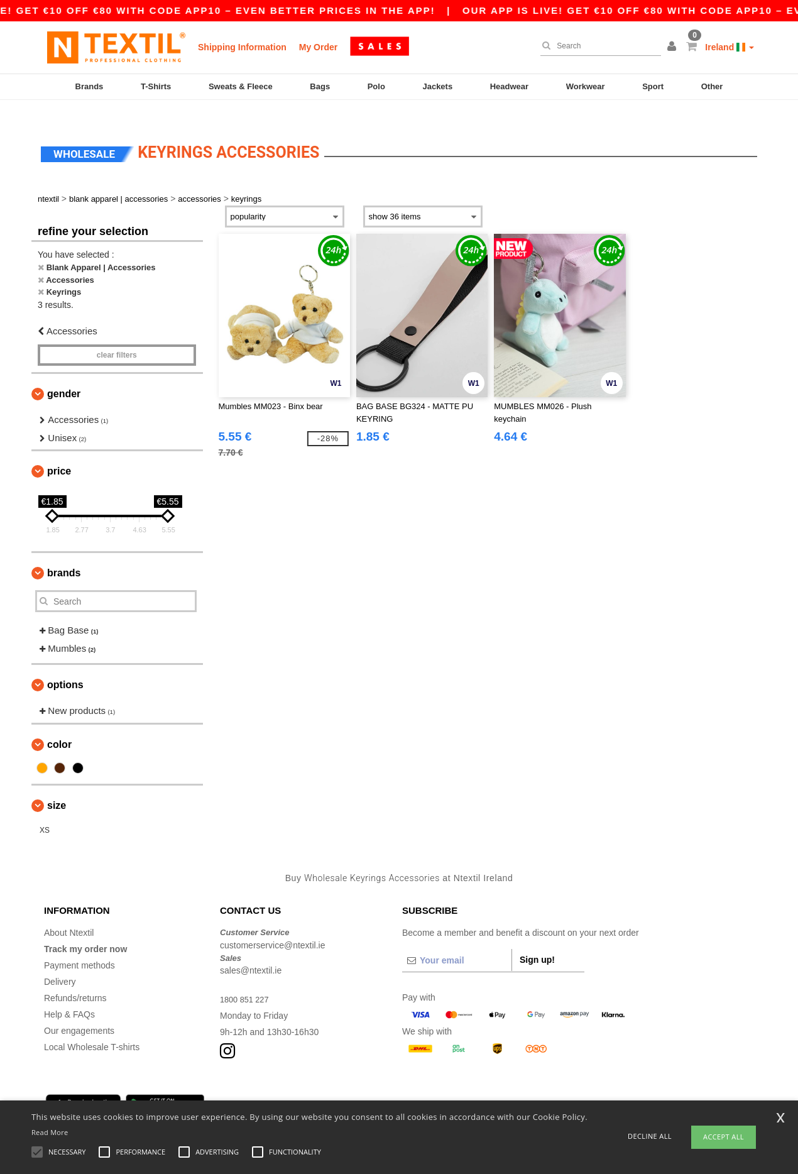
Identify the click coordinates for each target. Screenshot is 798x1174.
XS (45, 811)
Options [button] (65, 666)
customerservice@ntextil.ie (272, 926)
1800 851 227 (247, 981)
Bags (320, 86)
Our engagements (79, 1012)
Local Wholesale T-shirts (91, 1029)
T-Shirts (156, 86)
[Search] (597, 45)
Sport (653, 86)
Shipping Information (242, 47)
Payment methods (79, 947)
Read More (49, 1132)
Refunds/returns (75, 980)
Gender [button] (63, 375)
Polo (376, 86)
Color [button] (59, 725)
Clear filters (117, 336)
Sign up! (537, 941)
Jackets (437, 86)
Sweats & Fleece (241, 86)
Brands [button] (63, 554)
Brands (89, 86)
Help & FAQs (69, 996)
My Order (318, 47)
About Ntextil (69, 914)
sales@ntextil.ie (250, 952)
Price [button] (59, 452)
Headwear (509, 86)
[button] (673, 47)
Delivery (60, 963)
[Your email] (456, 942)
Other (712, 86)
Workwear (585, 86)
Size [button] (56, 786)
